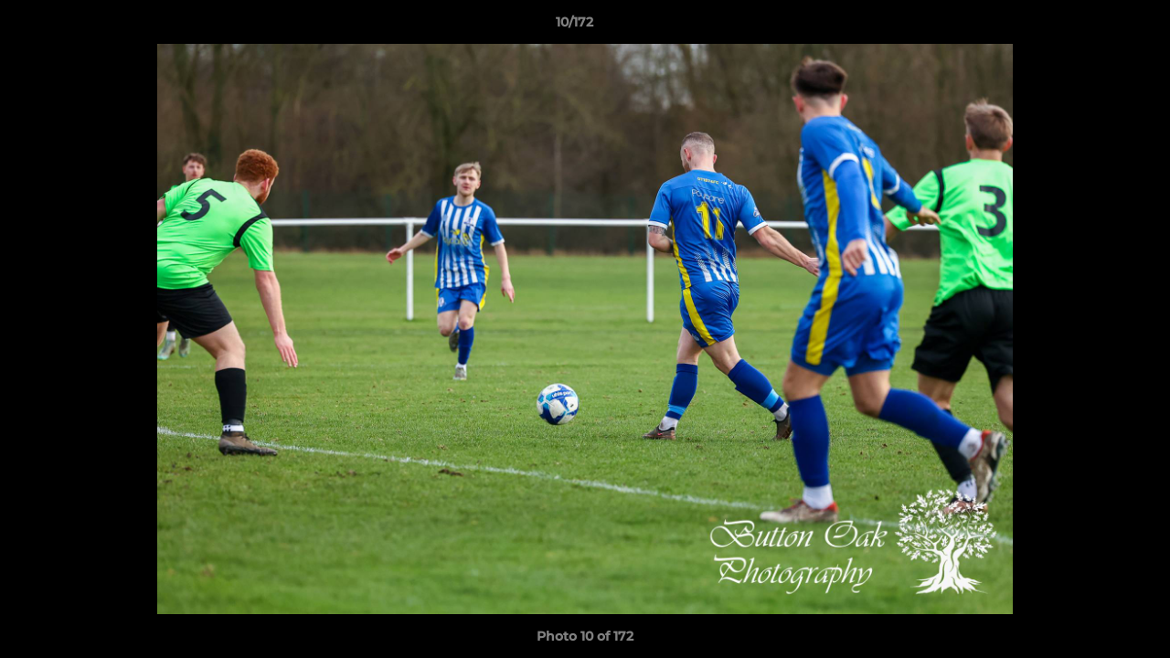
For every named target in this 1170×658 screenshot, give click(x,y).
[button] (1093, 26)
